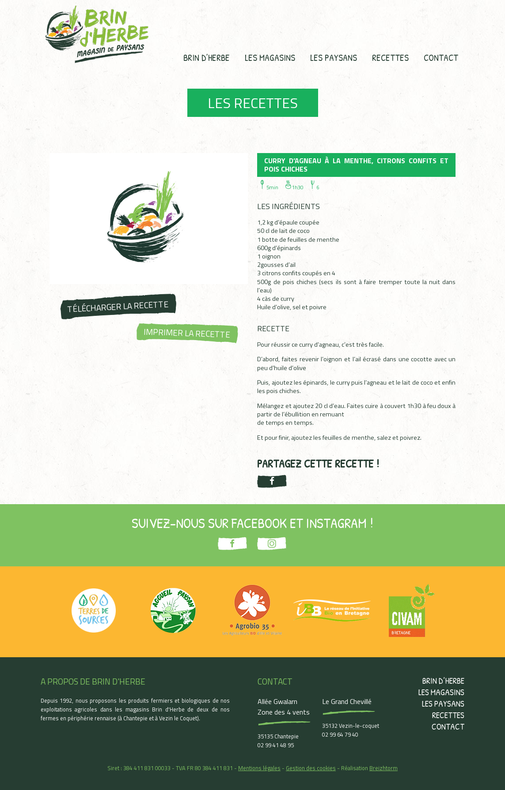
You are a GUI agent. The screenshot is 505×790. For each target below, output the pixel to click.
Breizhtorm (383, 768)
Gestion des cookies (311, 768)
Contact (441, 57)
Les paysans (333, 57)
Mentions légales (259, 768)
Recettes (390, 57)
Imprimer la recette (186, 333)
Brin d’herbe (206, 57)
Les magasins (270, 57)
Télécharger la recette (118, 306)
